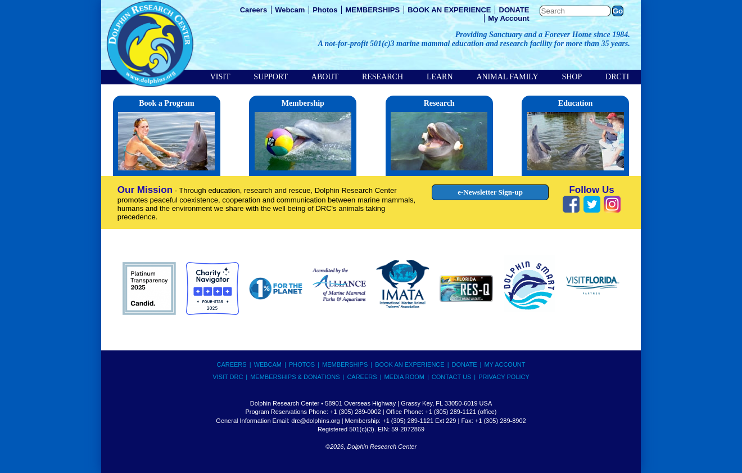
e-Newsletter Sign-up (490, 192)
